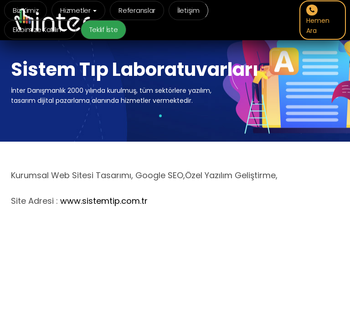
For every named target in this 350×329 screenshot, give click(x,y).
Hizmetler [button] (78, 10)
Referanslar (136, 10)
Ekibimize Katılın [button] (40, 29)
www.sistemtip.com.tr (104, 201)
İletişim (188, 10)
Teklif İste (103, 29)
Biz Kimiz (25, 10)
